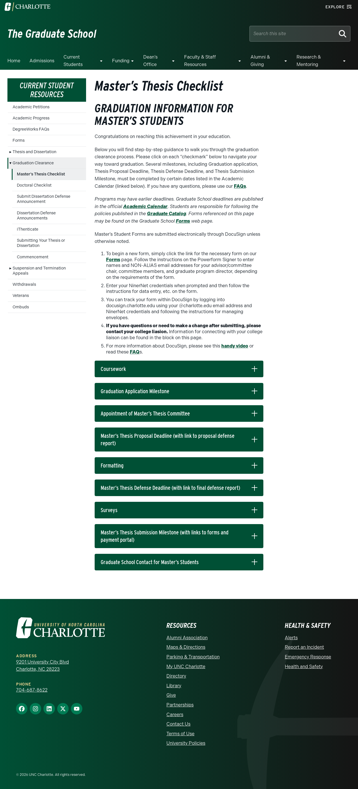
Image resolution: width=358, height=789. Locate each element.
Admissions (41, 60)
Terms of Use (180, 733)
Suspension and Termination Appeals (39, 271)
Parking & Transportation (193, 657)
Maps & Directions (185, 647)
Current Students (73, 60)
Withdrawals (24, 284)
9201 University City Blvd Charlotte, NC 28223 (42, 665)
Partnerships (180, 705)
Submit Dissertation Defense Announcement (43, 199)
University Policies (185, 743)
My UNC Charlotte (185, 666)
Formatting (112, 465)
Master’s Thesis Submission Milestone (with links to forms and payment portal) (164, 536)
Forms (19, 140)
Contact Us (178, 724)
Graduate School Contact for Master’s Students (150, 562)
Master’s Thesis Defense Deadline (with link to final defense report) (170, 487)
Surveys (109, 510)
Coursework (113, 368)
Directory (176, 676)
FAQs (240, 186)
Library (173, 685)
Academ (132, 206)
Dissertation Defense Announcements (36, 216)
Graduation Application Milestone (135, 391)
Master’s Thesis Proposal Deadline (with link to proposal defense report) (167, 439)
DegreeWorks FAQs (31, 129)
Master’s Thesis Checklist (41, 174)
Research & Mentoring (309, 60)
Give (171, 695)
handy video (234, 346)
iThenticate (27, 229)
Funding (121, 60)
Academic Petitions (31, 107)
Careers (174, 714)
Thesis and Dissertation (34, 151)
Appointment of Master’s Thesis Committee (145, 413)
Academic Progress (31, 118)
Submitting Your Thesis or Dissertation (41, 243)
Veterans (21, 295)
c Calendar (155, 206)
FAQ (135, 352)
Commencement (32, 257)
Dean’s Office (150, 60)
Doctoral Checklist (34, 185)
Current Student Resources (47, 90)
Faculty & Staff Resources (200, 60)
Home (13, 60)
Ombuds (21, 307)
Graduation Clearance (33, 163)
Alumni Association (187, 637)
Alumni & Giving (260, 60)
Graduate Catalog (166, 213)
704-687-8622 (31, 690)
